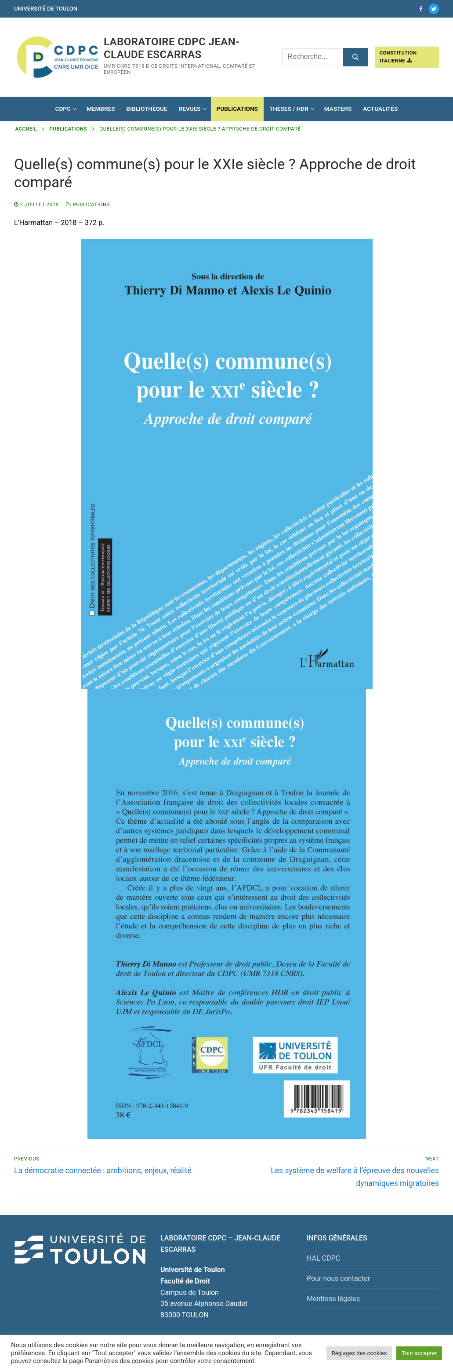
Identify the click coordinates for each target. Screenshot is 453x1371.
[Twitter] (434, 9)
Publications (68, 129)
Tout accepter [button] (419, 1353)
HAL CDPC (323, 1258)
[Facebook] (421, 9)
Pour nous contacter (338, 1278)
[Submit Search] (355, 57)
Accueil (26, 129)
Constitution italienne (398, 57)
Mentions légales (333, 1299)
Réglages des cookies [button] (359, 1353)
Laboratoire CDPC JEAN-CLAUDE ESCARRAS (171, 48)
